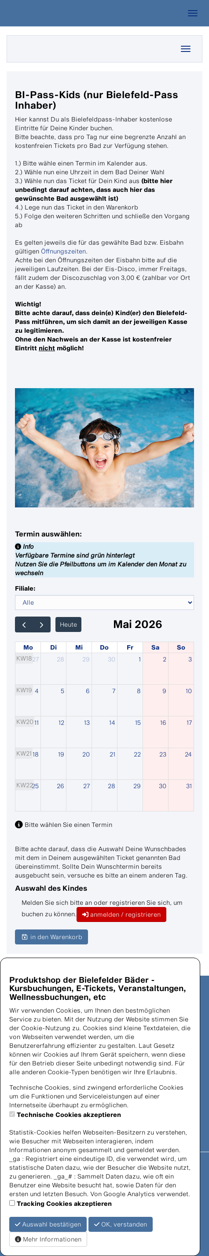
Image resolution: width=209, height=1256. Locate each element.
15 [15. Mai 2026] (138, 722)
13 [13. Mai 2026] (87, 722)
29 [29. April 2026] (86, 659)
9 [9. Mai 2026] (164, 690)
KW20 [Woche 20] (24, 721)
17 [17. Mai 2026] (189, 722)
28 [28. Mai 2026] (111, 786)
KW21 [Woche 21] (24, 753)
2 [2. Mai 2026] (164, 659)
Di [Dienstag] (53, 647)
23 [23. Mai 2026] (162, 754)
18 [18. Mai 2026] (36, 754)
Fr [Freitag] (130, 647)
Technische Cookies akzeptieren (69, 1114)
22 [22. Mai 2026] (137, 754)
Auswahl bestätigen (48, 1224)
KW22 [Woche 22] (24, 785)
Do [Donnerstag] (104, 647)
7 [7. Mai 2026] (113, 690)
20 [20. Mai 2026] (86, 754)
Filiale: (25, 588)
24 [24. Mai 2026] (188, 754)
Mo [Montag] (28, 647)
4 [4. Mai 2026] (37, 690)
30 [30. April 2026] (111, 659)
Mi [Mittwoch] (79, 647)
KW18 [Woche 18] (24, 658)
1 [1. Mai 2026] (140, 659)
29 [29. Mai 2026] (137, 786)
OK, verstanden (120, 1224)
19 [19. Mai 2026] (61, 754)
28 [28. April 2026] (60, 659)
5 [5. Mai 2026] (62, 690)
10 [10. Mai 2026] (189, 690)
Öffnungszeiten (63, 251)
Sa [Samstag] (155, 647)
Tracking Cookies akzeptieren (64, 1203)
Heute (68, 624)
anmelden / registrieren (121, 914)
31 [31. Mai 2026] (189, 786)
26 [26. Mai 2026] (60, 786)
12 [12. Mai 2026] (61, 722)
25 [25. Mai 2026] (35, 786)
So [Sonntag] (181, 647)
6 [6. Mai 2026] (88, 690)
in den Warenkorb (51, 936)
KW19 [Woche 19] (24, 690)
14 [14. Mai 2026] (112, 722)
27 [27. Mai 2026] (86, 786)
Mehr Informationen (48, 1239)
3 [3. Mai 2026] (190, 659)
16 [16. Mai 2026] (163, 722)
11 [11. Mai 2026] (36, 722)
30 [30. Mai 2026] (162, 786)
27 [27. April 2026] (35, 659)
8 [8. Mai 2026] (139, 690)
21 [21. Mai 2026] (112, 754)
